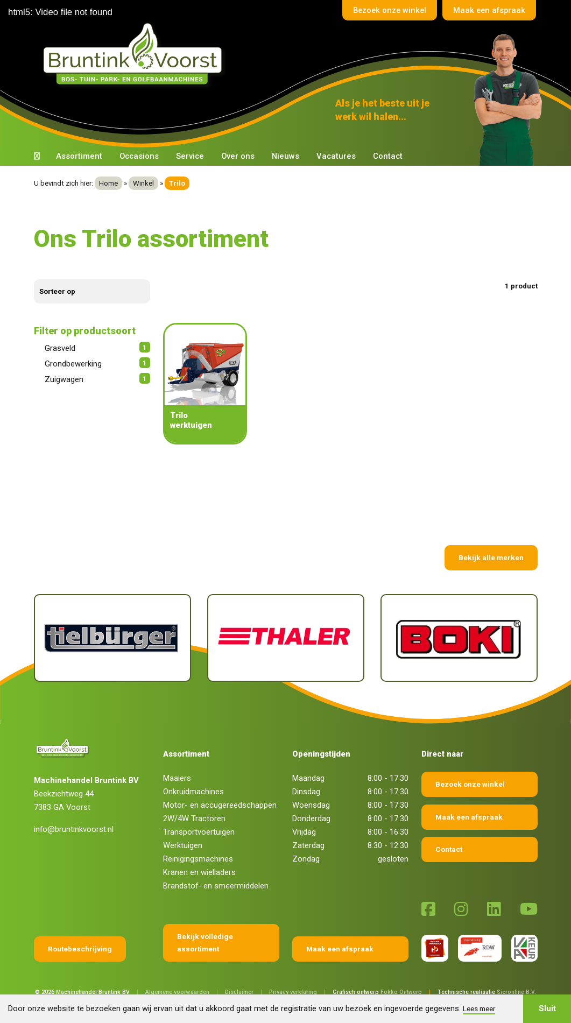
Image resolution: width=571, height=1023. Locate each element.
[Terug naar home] (135, 54)
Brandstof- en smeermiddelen (216, 886)
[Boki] (459, 638)
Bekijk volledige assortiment (205, 942)
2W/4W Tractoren (194, 818)
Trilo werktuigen (191, 420)
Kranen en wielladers (199, 872)
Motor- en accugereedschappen (220, 805)
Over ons (238, 156)
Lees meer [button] (479, 1008)
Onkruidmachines (193, 791)
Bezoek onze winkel (387, 10)
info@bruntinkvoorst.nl (74, 829)
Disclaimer (239, 992)
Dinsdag (306, 791)
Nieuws (285, 156)
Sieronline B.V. (516, 992)
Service (190, 156)
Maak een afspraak (488, 10)
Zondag (306, 859)
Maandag (308, 778)
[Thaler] (285, 638)
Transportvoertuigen (199, 832)
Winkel (143, 183)
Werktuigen (182, 845)
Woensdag (311, 805)
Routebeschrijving (80, 948)
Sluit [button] (547, 1008)
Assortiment (79, 156)
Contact (388, 156)
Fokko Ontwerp (401, 992)
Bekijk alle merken (491, 557)
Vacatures (336, 156)
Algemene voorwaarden (177, 992)
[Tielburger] (112, 638)
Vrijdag (304, 832)
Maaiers (177, 778)
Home (108, 183)
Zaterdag (308, 845)
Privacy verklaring (293, 992)
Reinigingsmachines (198, 859)
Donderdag (311, 818)
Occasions (139, 156)
